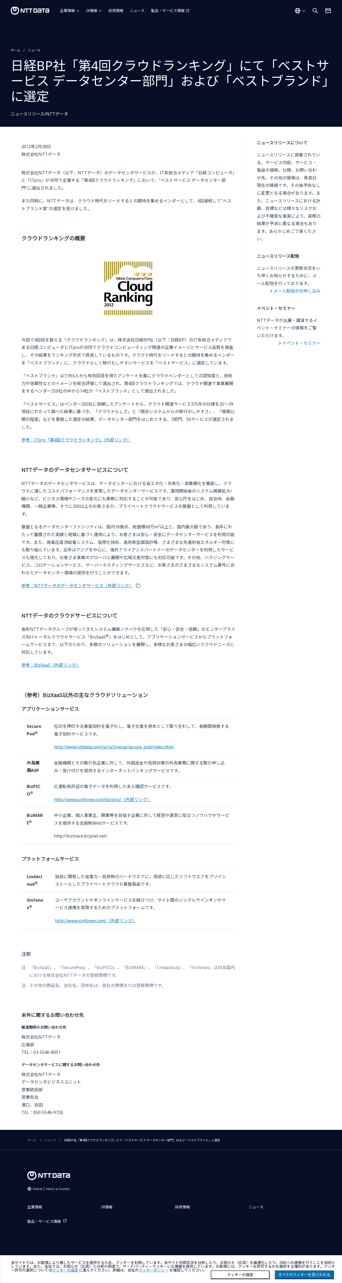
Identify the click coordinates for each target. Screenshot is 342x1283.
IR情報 (91, 10)
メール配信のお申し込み (297, 291)
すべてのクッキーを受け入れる (304, 1275)
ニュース (137, 10)
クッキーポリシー (154, 1270)
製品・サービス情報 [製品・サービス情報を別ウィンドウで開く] (168, 10)
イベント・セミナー (301, 343)
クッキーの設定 (240, 1275)
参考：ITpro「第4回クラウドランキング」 (76, 440)
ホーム (15, 50)
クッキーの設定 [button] (65, 1270)
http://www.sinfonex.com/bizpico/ (102, 799)
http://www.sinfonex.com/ (95, 921)
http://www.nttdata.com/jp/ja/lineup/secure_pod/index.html (114, 747)
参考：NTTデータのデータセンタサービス (77, 586)
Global (51, 1189)
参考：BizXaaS (50, 665)
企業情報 (67, 10)
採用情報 (115, 10)
